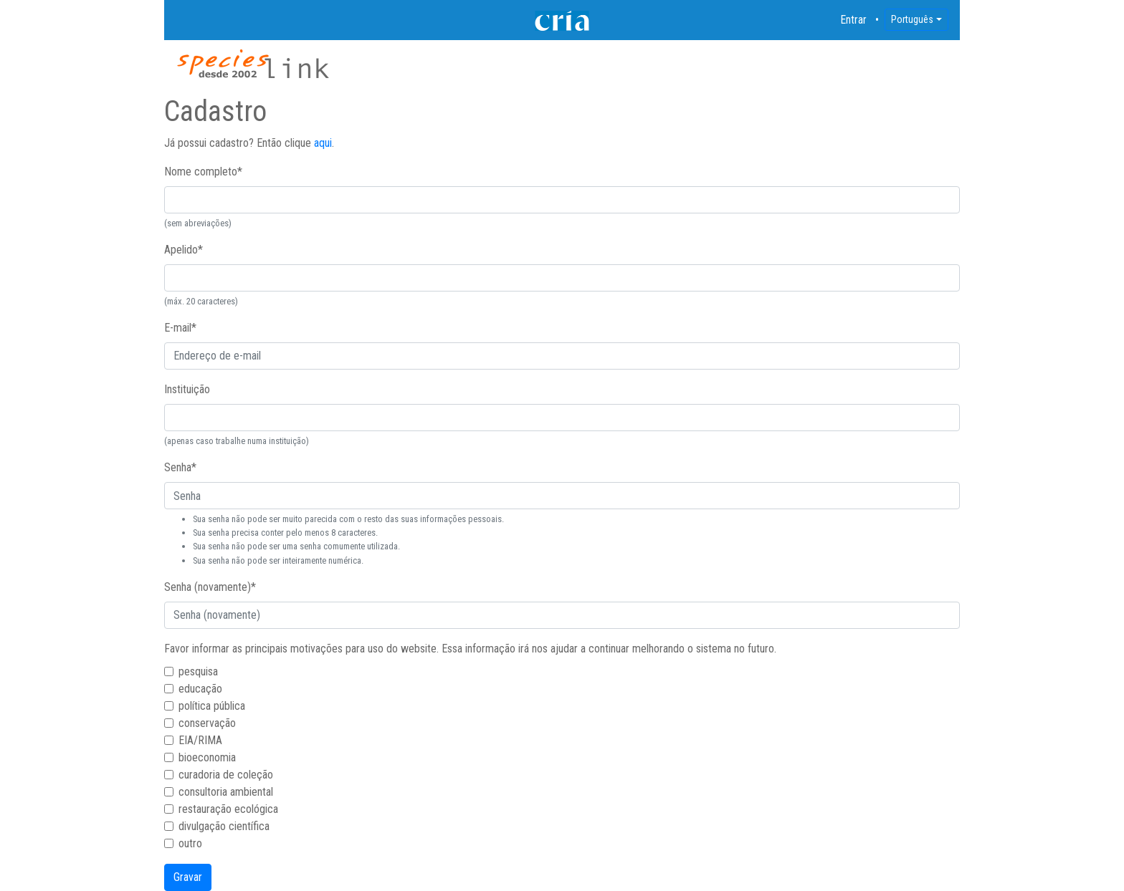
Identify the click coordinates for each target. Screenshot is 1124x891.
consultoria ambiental (225, 792)
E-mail (180, 327)
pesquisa (198, 671)
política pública (211, 706)
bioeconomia (207, 757)
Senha (180, 467)
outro (190, 843)
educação (200, 688)
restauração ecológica (228, 809)
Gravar (187, 877)
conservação (207, 723)
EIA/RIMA (200, 740)
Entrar (854, 20)
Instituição (187, 389)
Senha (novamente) (210, 587)
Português (912, 19)
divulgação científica (224, 826)
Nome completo (203, 171)
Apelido (183, 249)
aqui (323, 143)
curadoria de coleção (225, 774)
